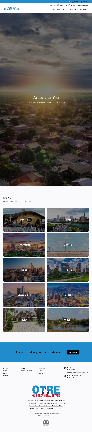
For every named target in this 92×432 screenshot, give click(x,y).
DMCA (43, 408)
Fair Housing (58, 408)
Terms (37, 408)
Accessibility (49, 408)
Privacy (32, 408)
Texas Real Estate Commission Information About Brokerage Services (46, 400)
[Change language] (68, 1)
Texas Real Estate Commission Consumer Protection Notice (46, 406)
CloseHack (50, 415)
